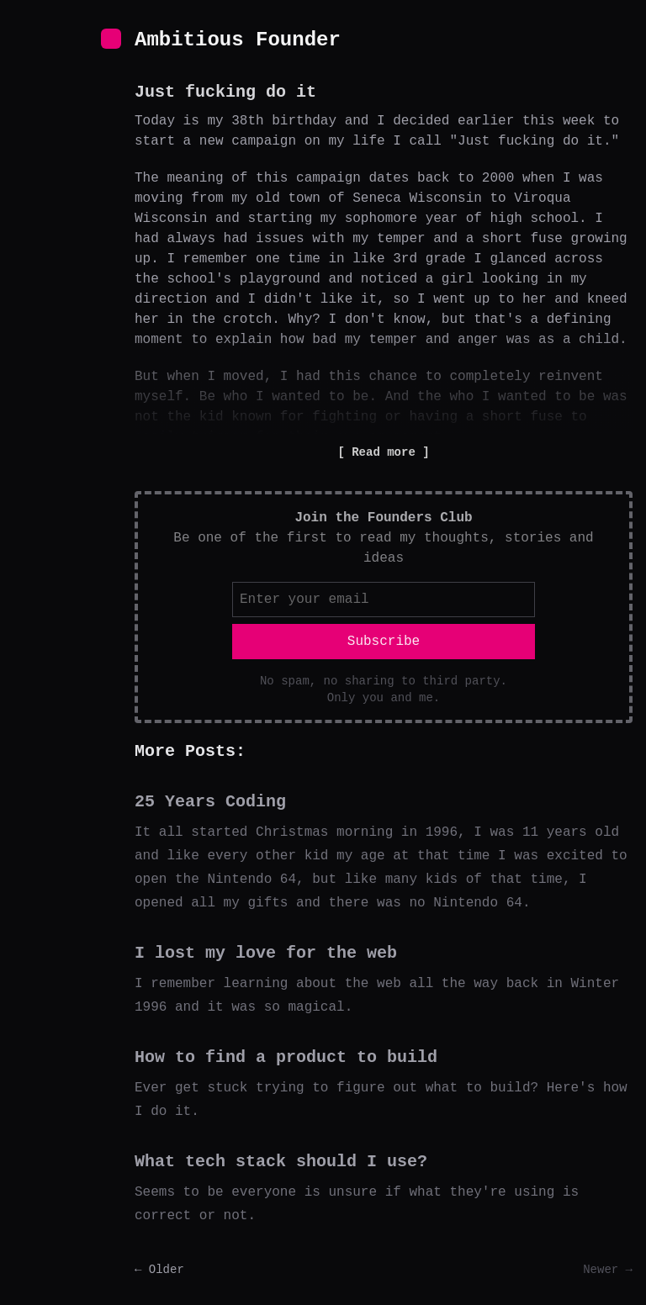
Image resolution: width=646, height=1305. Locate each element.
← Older (159, 1269)
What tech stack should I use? (281, 1161)
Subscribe (383, 641)
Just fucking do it (225, 92)
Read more (383, 452)
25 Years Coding (210, 801)
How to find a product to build (286, 1057)
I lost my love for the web (266, 953)
